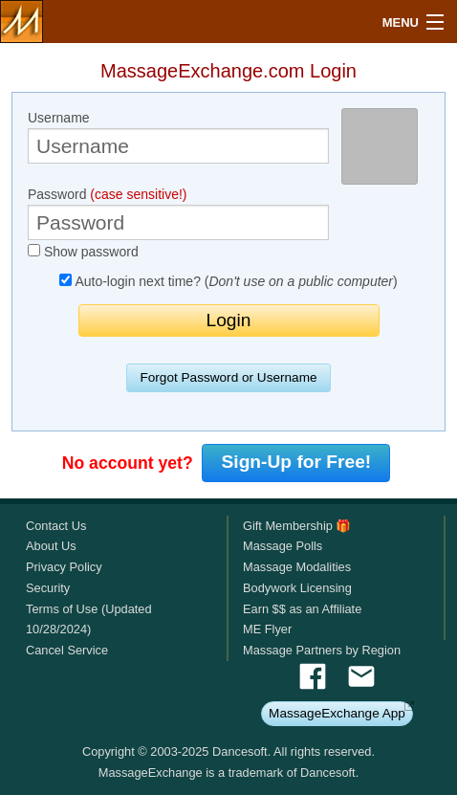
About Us (51, 546)
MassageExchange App (337, 713)
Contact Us (56, 526)
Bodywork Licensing (297, 588)
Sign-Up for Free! (297, 462)
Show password (83, 251)
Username (178, 137)
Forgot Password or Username (228, 377)
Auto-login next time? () (228, 281)
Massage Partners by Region (322, 650)
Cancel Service (67, 650)
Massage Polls (282, 546)
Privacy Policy (64, 567)
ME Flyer (267, 629)
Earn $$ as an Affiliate (302, 609)
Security (48, 588)
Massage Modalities (297, 567)
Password (178, 213)
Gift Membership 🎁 (297, 526)
